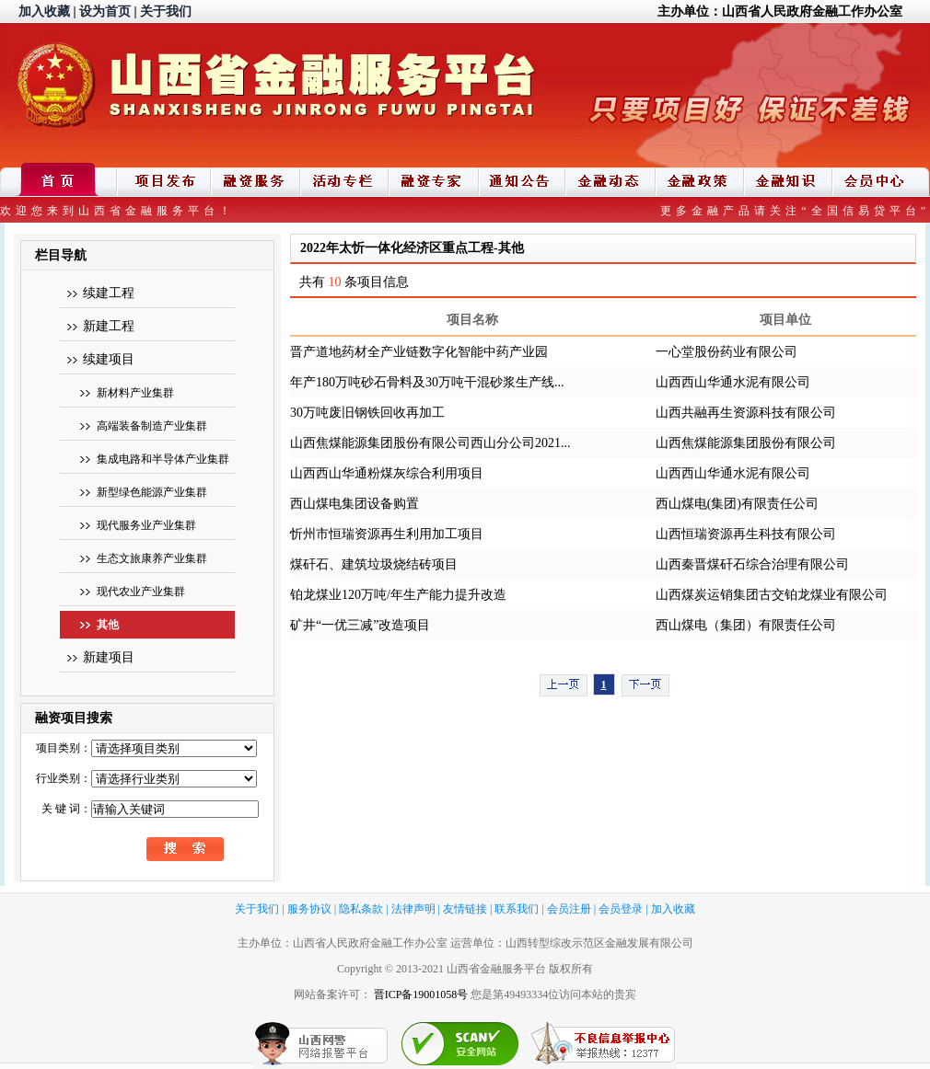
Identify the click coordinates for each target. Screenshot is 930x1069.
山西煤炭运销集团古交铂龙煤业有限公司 (772, 595)
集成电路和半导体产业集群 (163, 459)
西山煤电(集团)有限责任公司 (737, 504)
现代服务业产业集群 (146, 525)
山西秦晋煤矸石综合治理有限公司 (752, 564)
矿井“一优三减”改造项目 (360, 625)
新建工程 (108, 326)
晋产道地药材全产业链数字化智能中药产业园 (419, 352)
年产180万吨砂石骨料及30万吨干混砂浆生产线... (427, 382)
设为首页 (105, 11)
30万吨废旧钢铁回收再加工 (367, 413)
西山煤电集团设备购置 (354, 504)
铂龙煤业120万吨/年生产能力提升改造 (398, 595)
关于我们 (166, 11)
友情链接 (465, 908)
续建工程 (108, 293)
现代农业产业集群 (141, 591)
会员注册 (569, 908)
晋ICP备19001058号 (421, 994)
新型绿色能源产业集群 (152, 492)
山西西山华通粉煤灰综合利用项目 (386, 473)
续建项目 (108, 359)
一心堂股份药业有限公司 (726, 352)
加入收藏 (44, 11)
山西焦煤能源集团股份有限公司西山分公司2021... (430, 443)
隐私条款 (361, 908)
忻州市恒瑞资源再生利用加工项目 (386, 534)
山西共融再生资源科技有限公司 (746, 413)
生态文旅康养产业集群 (152, 558)
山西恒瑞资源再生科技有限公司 (746, 534)
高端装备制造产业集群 (152, 426)
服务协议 (309, 908)
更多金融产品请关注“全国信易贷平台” (795, 210)
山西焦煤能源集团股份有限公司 (746, 443)
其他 (108, 624)
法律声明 (413, 908)
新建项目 (108, 657)
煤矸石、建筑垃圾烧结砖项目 (374, 564)
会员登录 (621, 908)
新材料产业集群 (135, 392)
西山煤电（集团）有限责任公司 (746, 625)
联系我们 (516, 908)
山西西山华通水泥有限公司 (733, 382)
